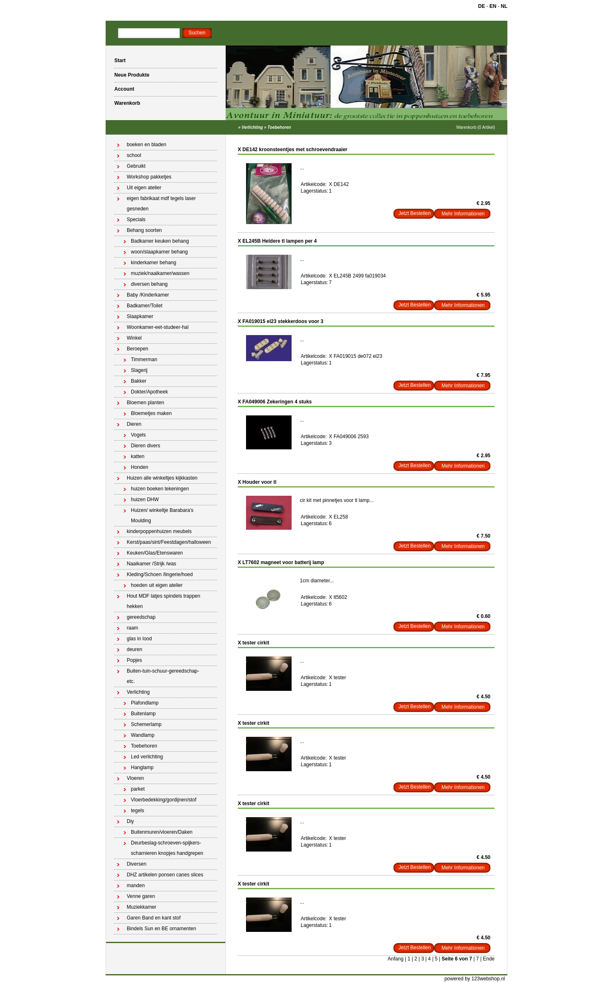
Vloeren (135, 778)
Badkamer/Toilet (144, 306)
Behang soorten (144, 230)
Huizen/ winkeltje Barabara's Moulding (162, 515)
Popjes (134, 660)
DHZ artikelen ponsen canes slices (165, 875)
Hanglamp (142, 767)
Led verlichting (147, 757)
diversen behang (149, 284)
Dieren (134, 424)
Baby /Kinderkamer (148, 295)
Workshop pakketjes (149, 177)
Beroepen (137, 349)
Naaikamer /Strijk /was (151, 564)
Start (119, 60)
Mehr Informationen (463, 214)
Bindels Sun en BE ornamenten (161, 928)
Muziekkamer (141, 907)
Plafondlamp (145, 703)
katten (138, 456)
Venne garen (141, 896)
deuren (134, 649)
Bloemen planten (145, 402)
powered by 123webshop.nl (474, 979)
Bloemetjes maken (151, 413)
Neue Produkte (132, 75)
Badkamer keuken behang (160, 241)
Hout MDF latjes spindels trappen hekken (163, 601)
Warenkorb (127, 103)
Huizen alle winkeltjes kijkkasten (162, 478)
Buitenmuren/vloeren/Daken (162, 832)
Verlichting (252, 127)
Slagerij (139, 370)
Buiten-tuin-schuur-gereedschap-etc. (163, 676)
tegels (137, 810)
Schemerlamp (146, 724)
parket (138, 789)
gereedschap (141, 617)
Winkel (134, 338)
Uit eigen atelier (144, 188)
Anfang (395, 959)
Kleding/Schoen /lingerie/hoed (160, 574)
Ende (489, 959)
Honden (139, 467)
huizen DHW (145, 499)
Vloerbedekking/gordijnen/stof (163, 800)
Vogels (138, 435)
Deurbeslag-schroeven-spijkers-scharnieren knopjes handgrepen (167, 848)
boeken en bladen (146, 144)
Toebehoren (279, 127)
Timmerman (144, 359)
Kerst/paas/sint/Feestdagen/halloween (169, 542)
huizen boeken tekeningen (160, 489)
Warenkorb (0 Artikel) (475, 127)
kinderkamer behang (153, 262)
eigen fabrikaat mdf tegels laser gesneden (161, 203)
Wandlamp (142, 735)
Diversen (136, 864)
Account (124, 89)
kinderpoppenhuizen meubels (159, 531)
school (134, 155)
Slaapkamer (140, 316)
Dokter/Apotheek (149, 392)
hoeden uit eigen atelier (157, 585)
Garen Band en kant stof (154, 918)
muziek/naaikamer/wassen (160, 273)
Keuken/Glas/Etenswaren (155, 553)
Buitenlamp (143, 714)
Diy (130, 821)
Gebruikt (136, 166)
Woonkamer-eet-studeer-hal (157, 327)
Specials (136, 219)
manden (136, 885)
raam (132, 628)
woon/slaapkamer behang (159, 252)
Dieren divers (145, 446)
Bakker (138, 381)
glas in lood (139, 639)
